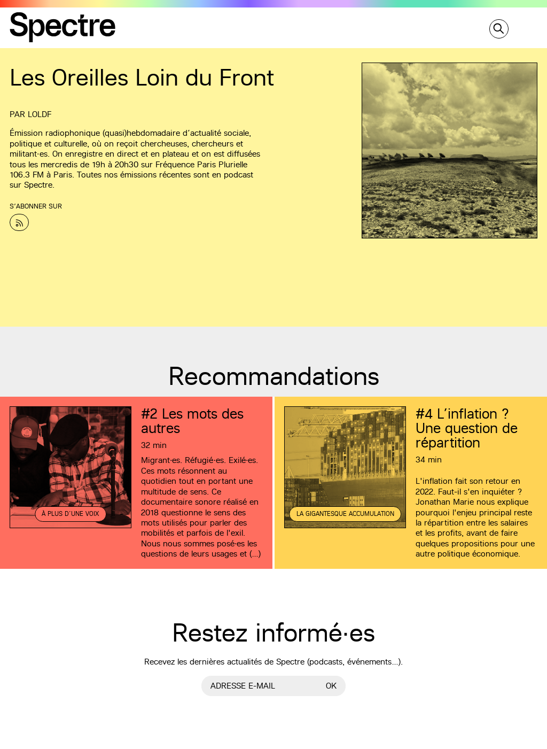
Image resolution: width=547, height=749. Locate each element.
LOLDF (39, 114)
